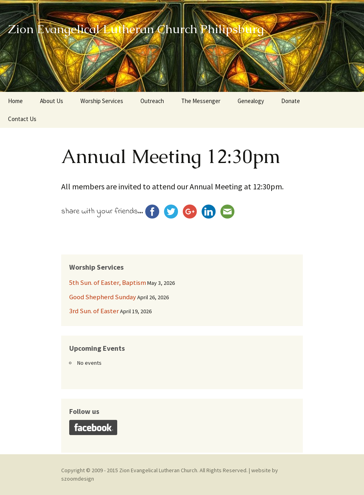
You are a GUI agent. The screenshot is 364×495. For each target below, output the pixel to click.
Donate (290, 101)
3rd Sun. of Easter (94, 310)
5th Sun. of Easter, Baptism (107, 282)
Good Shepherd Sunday (102, 296)
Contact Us (22, 119)
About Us (51, 101)
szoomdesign (77, 478)
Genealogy (251, 101)
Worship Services (101, 101)
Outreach (152, 101)
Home (15, 101)
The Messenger (200, 101)
